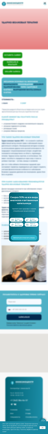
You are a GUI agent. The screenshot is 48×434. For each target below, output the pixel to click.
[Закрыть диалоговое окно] (45, 3)
